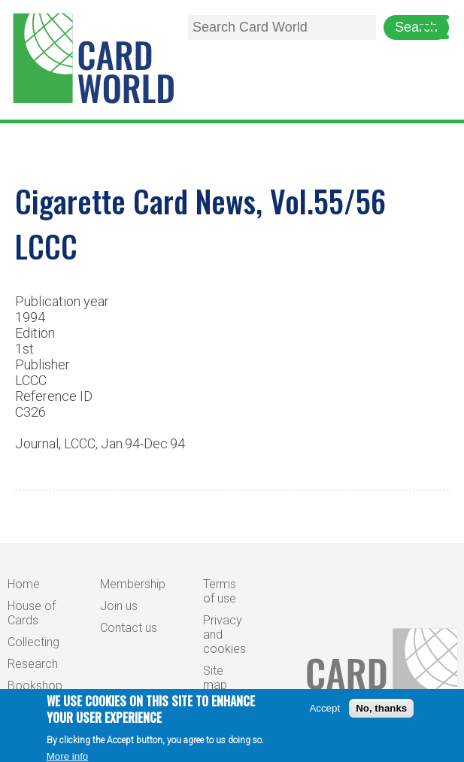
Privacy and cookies (224, 634)
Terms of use (219, 591)
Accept (324, 713)
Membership (132, 584)
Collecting (33, 642)
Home (24, 584)
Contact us (128, 628)
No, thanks (381, 713)
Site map (215, 677)
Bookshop (35, 686)
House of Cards (32, 613)
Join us (119, 606)
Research (33, 664)
